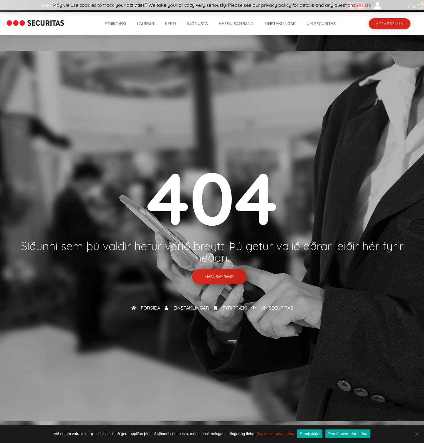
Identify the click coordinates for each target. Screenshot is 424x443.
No (368, 5)
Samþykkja (309, 434)
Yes (360, 5)
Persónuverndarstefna (275, 434)
